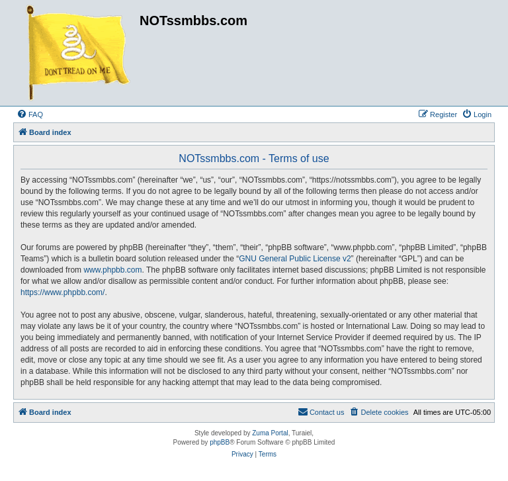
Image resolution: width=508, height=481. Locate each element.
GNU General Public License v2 (295, 258)
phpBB (220, 442)
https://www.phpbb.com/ (63, 292)
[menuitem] (30, 114)
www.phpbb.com (112, 270)
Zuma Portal (270, 433)
